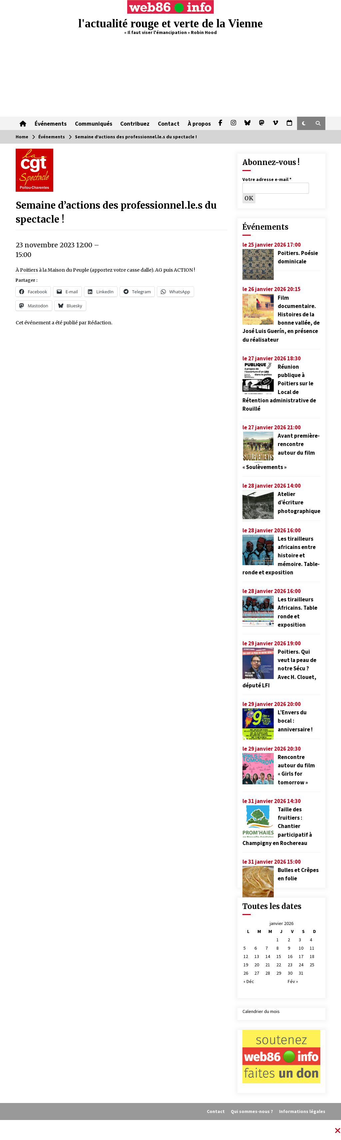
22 (278, 965)
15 (278, 956)
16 (290, 956)
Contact (167, 123)
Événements (50, 123)
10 (301, 948)
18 (312, 956)
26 (245, 973)
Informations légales (302, 1111)
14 (267, 956)
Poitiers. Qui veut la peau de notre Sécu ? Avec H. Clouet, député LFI (279, 668)
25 (312, 965)
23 (290, 965)
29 (278, 973)
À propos (197, 123)
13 (256, 956)
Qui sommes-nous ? (252, 1111)
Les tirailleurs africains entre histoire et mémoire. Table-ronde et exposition (281, 555)
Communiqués (93, 123)
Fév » (293, 981)
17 (301, 956)
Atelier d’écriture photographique (299, 502)
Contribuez (134, 123)
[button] (304, 123)
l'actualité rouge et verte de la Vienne (170, 23)
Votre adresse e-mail (266, 179)
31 (301, 973)
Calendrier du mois (261, 1011)
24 (301, 965)
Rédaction (99, 323)
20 (256, 965)
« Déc (248, 981)
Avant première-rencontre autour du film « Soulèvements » (281, 451)
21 (267, 965)
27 (256, 973)
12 (245, 956)
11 (312, 948)
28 (267, 973)
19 (245, 965)
